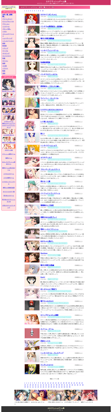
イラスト (5, 68)
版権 (3, 63)
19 (66, 383)
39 (59, 385)
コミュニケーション (8, 35)
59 (51, 387)
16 (58, 383)
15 (56, 383)
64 (64, 387)
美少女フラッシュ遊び (8, 90)
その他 (4, 66)
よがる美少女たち (8, 134)
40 (61, 385)
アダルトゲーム (8, 120)
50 (27, 387)
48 (82, 385)
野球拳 (4, 46)
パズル (4, 31)
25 (82, 383)
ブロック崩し (6, 29)
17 (61, 383)
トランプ (5, 48)
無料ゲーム (8, 158)
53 (35, 387)
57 (46, 387)
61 (56, 387)
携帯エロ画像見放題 (9, 187)
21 (71, 383)
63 (61, 387)
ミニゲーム (6, 26)
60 (54, 387)
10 (42, 10)
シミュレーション (8, 41)
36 (51, 385)
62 (59, 387)
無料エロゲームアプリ (8, 123)
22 (74, 383)
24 (79, 383)
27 (27, 385)
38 (56, 385)
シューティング (7, 38)
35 (48, 385)
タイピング (6, 53)
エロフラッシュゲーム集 (56, 408)
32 (40, 385)
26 (25, 385)
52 (33, 387)
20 (69, 383)
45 (75, 385)
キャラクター (6, 56)
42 (67, 385)
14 (53, 383)
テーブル (5, 51)
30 (35, 385)
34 (46, 385)
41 (64, 385)
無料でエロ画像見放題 (8, 141)
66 (69, 387)
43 (69, 385)
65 (67, 387)
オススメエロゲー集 (9, 191)
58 (48, 387)
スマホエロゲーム (9, 174)
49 (25, 387)
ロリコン (5, 61)
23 (77, 383)
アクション (6, 24)
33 (43, 385)
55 (40, 387)
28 (30, 385)
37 (54, 385)
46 (77, 385)
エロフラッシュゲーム (8, 7)
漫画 (3, 73)
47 (80, 385)
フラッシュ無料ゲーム (8, 154)
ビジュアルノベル (8, 21)
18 (63, 383)
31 (38, 385)
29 (33, 385)
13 (50, 383)
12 (48, 383)
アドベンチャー (7, 19)
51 (30, 387)
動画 (3, 71)
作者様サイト (78, 14)
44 (72, 385)
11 (45, 383)
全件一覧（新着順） (7, 15)
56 (43, 387)
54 (38, 387)
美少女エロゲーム (9, 195)
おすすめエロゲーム (8, 105)
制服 (3, 58)
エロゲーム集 (8, 149)
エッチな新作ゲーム (8, 113)
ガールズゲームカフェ (8, 98)
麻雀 (3, 43)
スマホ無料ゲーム (9, 178)
